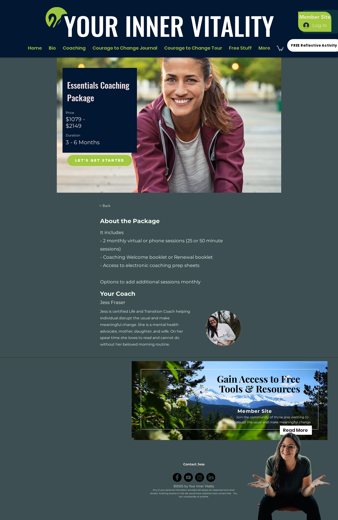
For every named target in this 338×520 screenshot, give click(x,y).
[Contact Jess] (194, 464)
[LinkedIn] (210, 477)
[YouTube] (188, 477)
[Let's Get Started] (99, 160)
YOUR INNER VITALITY (169, 25)
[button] (280, 48)
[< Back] (111, 205)
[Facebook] (177, 477)
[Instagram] (199, 477)
